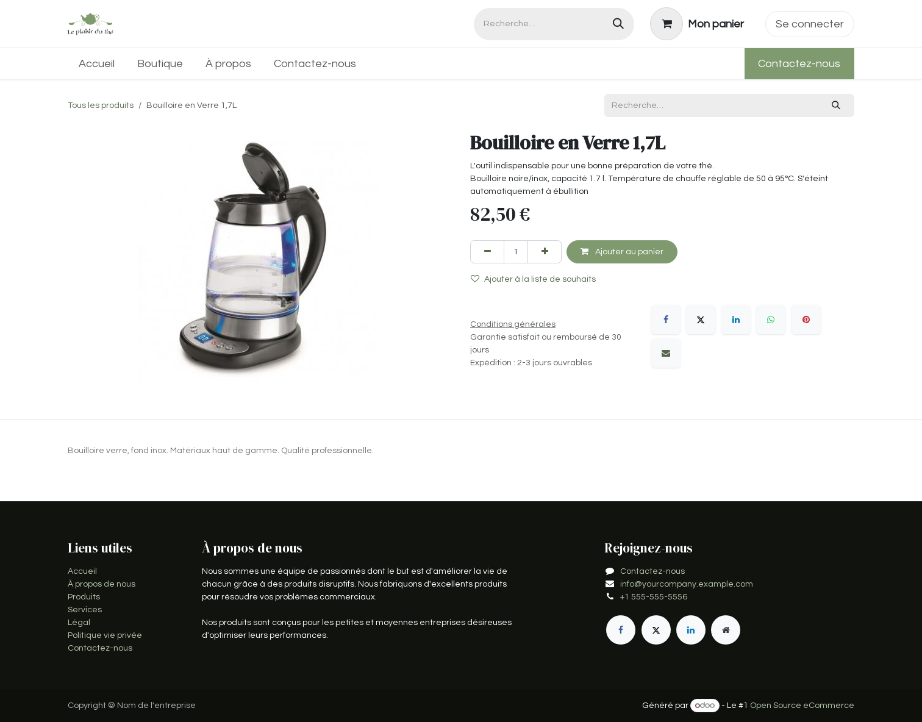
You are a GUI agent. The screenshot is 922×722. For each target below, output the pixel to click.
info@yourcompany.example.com (686, 584)
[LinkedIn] (736, 319)
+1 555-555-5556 (653, 597)
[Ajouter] (544, 251)
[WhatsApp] (770, 319)
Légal (79, 622)
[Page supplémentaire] (725, 630)
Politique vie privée (105, 635)
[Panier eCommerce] (697, 23)
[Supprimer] (487, 251)
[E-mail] (666, 353)
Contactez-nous (799, 64)
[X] (700, 319)
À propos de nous (101, 584)
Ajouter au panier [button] (622, 251)
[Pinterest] (806, 319)
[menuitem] (97, 64)
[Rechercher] (618, 24)
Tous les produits (101, 105)
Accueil (82, 571)
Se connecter (810, 24)
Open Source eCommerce (802, 705)
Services (85, 610)
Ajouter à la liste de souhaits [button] (533, 279)
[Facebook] (666, 319)
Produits (84, 597)
